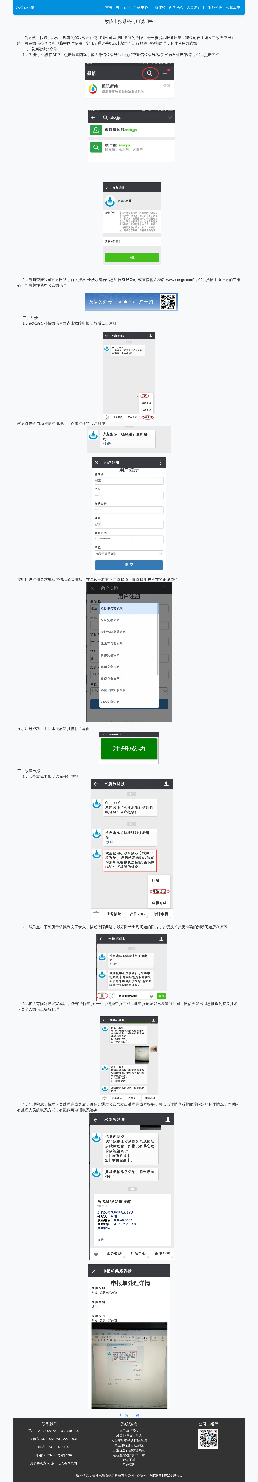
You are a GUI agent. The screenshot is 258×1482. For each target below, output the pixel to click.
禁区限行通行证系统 (129, 1445)
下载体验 (158, 7)
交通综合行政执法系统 (129, 1450)
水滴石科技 (25, 7)
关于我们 (123, 7)
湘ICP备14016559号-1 (166, 1475)
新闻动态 (176, 7)
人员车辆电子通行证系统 (129, 1440)
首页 (109, 7)
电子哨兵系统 (129, 1431)
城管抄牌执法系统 (129, 1435)
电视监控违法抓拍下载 (129, 1455)
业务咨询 (215, 7)
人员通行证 (196, 7)
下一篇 (134, 1415)
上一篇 (124, 1415)
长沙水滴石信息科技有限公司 (113, 1475)
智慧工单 (233, 7)
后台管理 (129, 1464)
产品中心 (140, 7)
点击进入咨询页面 (64, 1463)
